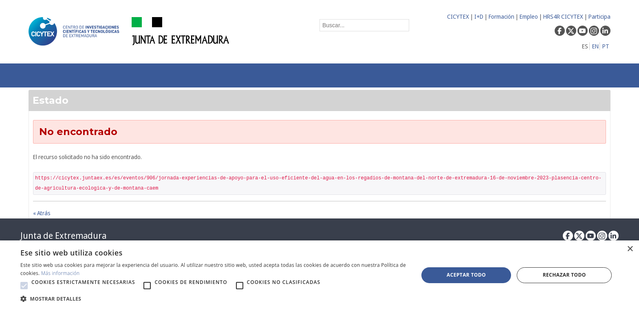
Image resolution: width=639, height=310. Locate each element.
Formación (501, 16)
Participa (599, 16)
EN (595, 46)
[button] (24, 285)
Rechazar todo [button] (564, 274)
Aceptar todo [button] (466, 274)
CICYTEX (458, 16)
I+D (478, 16)
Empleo (529, 16)
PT (605, 46)
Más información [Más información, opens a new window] (60, 273)
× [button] (630, 249)
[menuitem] (157, 75)
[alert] (319, 275)
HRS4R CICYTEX (563, 16)
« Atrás (42, 213)
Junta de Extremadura (63, 235)
